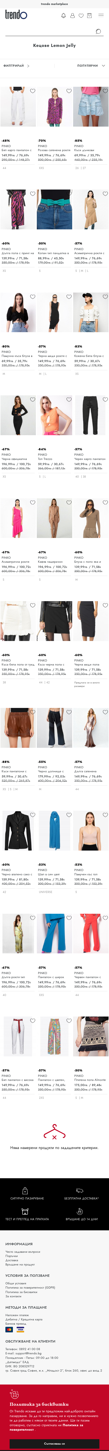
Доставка (11, 1260)
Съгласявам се (54, 1443)
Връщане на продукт (20, 1264)
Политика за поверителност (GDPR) (30, 1287)
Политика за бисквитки (21, 1292)
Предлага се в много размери (87, 684)
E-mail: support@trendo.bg (23, 1353)
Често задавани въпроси (22, 1251)
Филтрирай (16, 66)
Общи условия (15, 1283)
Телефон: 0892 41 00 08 (22, 1349)
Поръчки (11, 1256)
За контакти (13, 1296)
